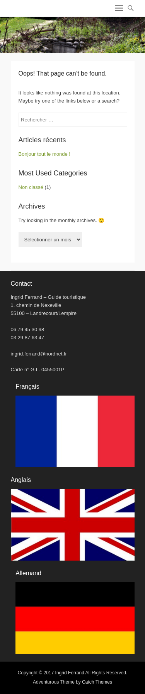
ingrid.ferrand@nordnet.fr (39, 354)
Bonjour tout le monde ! (44, 154)
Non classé (31, 187)
